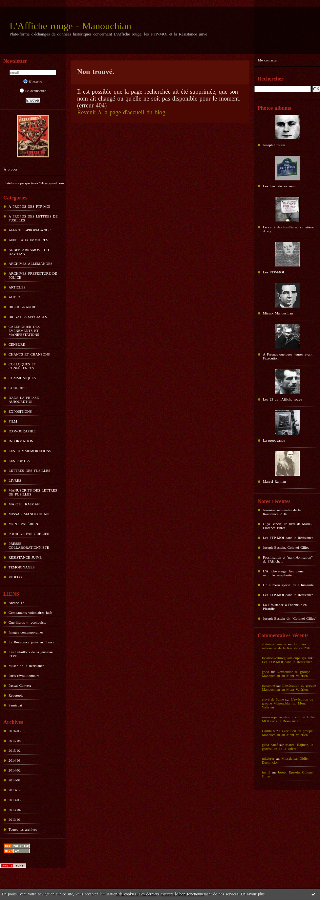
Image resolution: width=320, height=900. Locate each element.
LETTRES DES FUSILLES (29, 471)
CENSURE (17, 344)
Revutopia (16, 695)
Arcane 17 (16, 603)
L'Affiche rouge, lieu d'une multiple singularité (283, 573)
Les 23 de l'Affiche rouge (282, 399)
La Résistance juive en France (31, 642)
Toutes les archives (23, 829)
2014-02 (15, 770)
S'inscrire (32, 81)
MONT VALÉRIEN (23, 524)
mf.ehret (268, 758)
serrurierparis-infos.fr (277, 717)
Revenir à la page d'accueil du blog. (122, 112)
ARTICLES (17, 287)
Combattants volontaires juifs (30, 612)
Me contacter (268, 60)
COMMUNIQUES (22, 378)
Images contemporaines (26, 632)
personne (268, 685)
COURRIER (18, 388)
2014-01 (15, 780)
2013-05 (15, 800)
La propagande (274, 440)
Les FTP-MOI (273, 272)
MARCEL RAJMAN (24, 504)
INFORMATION (21, 441)
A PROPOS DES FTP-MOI (29, 206)
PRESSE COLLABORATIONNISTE (29, 545)
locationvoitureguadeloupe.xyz (284, 658)
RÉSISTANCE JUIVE (25, 557)
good (265, 672)
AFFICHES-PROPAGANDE (30, 230)
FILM (13, 421)
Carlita (267, 731)
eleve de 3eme (273, 699)
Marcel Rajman (274, 481)
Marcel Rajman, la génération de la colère (287, 746)
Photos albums (274, 108)
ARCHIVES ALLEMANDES (31, 263)
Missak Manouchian (278, 313)
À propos (10, 169)
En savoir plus (253, 894)
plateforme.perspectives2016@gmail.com (34, 183)
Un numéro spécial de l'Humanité (288, 585)
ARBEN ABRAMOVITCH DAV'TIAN (29, 252)
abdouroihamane (274, 644)
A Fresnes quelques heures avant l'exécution (287, 356)
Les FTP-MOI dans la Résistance (288, 538)
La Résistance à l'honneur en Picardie (285, 607)
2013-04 (15, 810)
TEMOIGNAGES (21, 567)
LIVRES (15, 480)
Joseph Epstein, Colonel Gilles (286, 547)
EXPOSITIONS (20, 411)
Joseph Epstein (274, 145)
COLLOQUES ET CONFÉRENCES (22, 366)
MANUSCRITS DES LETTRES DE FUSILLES (33, 492)
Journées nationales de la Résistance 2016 (282, 512)
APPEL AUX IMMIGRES (28, 240)
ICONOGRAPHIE (22, 431)
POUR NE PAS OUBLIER (29, 534)
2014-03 (15, 760)
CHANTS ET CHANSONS (29, 354)
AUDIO (14, 297)
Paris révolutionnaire (24, 676)
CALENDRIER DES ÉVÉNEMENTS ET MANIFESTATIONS (24, 330)
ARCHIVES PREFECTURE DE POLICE (33, 275)
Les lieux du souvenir (279, 186)
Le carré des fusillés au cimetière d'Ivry (288, 229)
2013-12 (15, 790)
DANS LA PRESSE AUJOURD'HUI (24, 400)
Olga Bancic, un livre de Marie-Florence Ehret (287, 526)
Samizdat (15, 705)
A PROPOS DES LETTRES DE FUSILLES (33, 218)
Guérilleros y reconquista (27, 622)
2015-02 (15, 750)
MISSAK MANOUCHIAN (29, 514)
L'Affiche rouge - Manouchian (70, 25)
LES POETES (19, 461)
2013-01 (15, 819)
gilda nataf (270, 745)
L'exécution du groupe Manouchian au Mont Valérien (286, 674)
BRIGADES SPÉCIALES (28, 317)
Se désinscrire (33, 91)
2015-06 (15, 741)
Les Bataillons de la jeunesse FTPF (31, 654)
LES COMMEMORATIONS (30, 451)
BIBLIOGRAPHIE (22, 307)
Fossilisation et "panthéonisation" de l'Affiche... (287, 559)
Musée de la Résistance (26, 666)
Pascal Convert (20, 685)
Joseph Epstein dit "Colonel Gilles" (289, 618)
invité (266, 772)
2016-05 (15, 731)
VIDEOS (15, 577)
